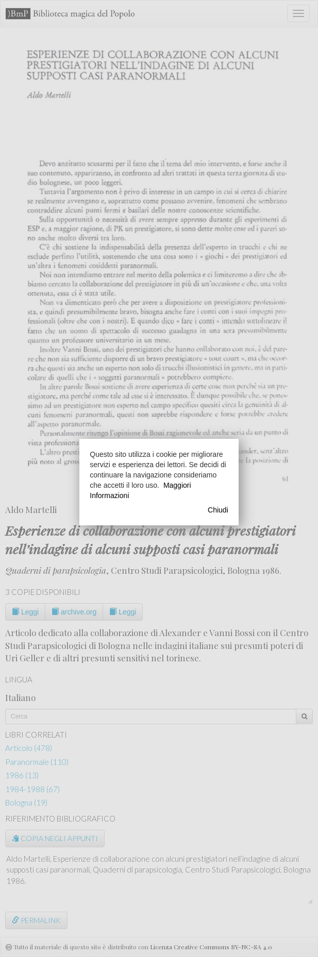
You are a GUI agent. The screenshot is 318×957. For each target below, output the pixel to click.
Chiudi (218, 510)
